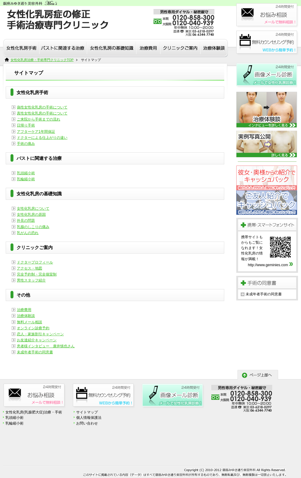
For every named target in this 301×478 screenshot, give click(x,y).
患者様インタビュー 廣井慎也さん (46, 346)
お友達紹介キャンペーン (37, 340)
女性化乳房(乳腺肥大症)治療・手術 (33, 412)
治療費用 (24, 310)
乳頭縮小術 (26, 173)
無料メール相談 (29, 322)
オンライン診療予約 (33, 328)
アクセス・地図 (29, 268)
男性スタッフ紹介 (31, 280)
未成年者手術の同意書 (35, 352)
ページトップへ (257, 374)
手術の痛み (26, 144)
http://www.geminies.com (268, 265)
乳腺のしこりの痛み (33, 227)
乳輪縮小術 (26, 179)
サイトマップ (87, 412)
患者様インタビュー (266, 110)
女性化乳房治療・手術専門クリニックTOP (42, 60)
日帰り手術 (26, 125)
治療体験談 (26, 316)
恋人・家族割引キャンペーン (40, 334)
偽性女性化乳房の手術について (42, 107)
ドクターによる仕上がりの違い (42, 137)
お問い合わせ (87, 423)
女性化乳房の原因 (31, 214)
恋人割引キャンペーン (266, 178)
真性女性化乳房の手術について (42, 113)
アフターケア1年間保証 (36, 131)
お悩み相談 (267, 16)
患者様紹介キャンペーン (266, 202)
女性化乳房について (33, 208)
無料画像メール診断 (266, 76)
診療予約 (267, 43)
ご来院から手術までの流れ (38, 119)
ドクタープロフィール (35, 262)
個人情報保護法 (88, 418)
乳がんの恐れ (28, 233)
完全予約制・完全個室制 (37, 274)
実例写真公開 (266, 144)
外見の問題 (26, 220)
